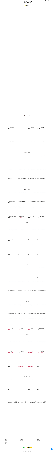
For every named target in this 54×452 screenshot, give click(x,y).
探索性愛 (21, 435)
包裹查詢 (21, 433)
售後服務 (6, 435)
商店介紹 (6, 433)
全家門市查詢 (21, 434)
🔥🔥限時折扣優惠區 (27, 5)
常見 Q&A (6, 437)
